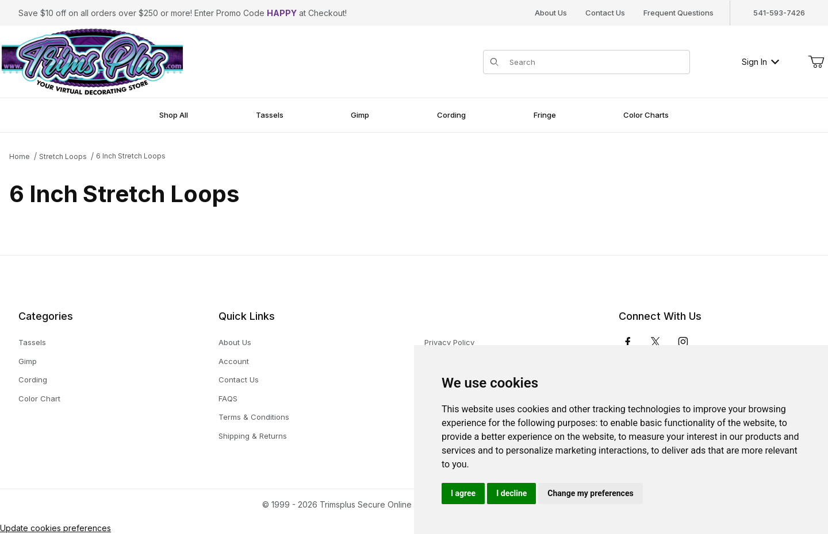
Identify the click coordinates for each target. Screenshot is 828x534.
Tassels (32, 342)
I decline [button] (511, 493)
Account (233, 361)
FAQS (227, 398)
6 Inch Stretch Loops (131, 156)
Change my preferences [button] (590, 493)
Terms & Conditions (253, 416)
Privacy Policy (449, 342)
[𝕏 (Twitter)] (655, 341)
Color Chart (39, 398)
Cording (32, 379)
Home (19, 156)
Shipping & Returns (252, 435)
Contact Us (605, 12)
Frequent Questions (678, 12)
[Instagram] (683, 341)
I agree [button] (463, 493)
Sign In (760, 62)
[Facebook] (628, 341)
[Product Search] (596, 62)
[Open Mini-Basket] (816, 62)
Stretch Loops (63, 156)
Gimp (27, 361)
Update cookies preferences (55, 528)
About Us (551, 12)
